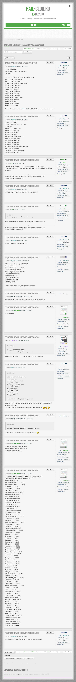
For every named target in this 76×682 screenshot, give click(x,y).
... (61, 48)
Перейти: (7, 655)
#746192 (8, 636)
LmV (12, 163)
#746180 (8, 296)
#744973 (8, 240)
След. (69, 48)
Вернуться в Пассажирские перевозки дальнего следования (22, 663)
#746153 (8, 261)
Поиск (29, 52)
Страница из (41, 48)
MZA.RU (38, 14)
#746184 (8, 367)
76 (65, 48)
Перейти (30, 658)
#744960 (8, 189)
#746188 (8, 443)
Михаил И (13, 66)
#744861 (8, 119)
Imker (12, 367)
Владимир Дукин (15, 310)
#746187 (8, 418)
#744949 (8, 163)
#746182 (8, 340)
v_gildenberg (14, 340)
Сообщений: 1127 (29, 48)
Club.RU (38, 8)
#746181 (8, 310)
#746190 (8, 473)
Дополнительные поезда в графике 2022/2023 (24, 44)
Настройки (19, 652)
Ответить (9, 58)
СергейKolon (14, 261)
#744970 (8, 209)
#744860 (8, 66)
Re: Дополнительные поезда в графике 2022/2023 (22, 116)
